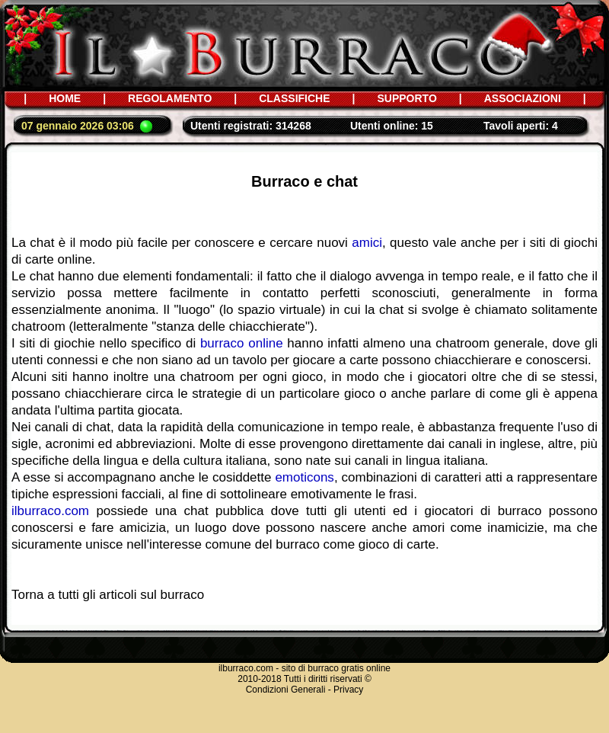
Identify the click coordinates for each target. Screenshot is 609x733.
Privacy (348, 689)
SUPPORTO (406, 98)
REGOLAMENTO (170, 98)
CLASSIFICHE (294, 98)
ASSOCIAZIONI (522, 98)
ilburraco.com (50, 511)
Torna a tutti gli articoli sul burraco (107, 594)
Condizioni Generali (286, 689)
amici (367, 242)
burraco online (241, 343)
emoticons (304, 477)
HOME (65, 98)
